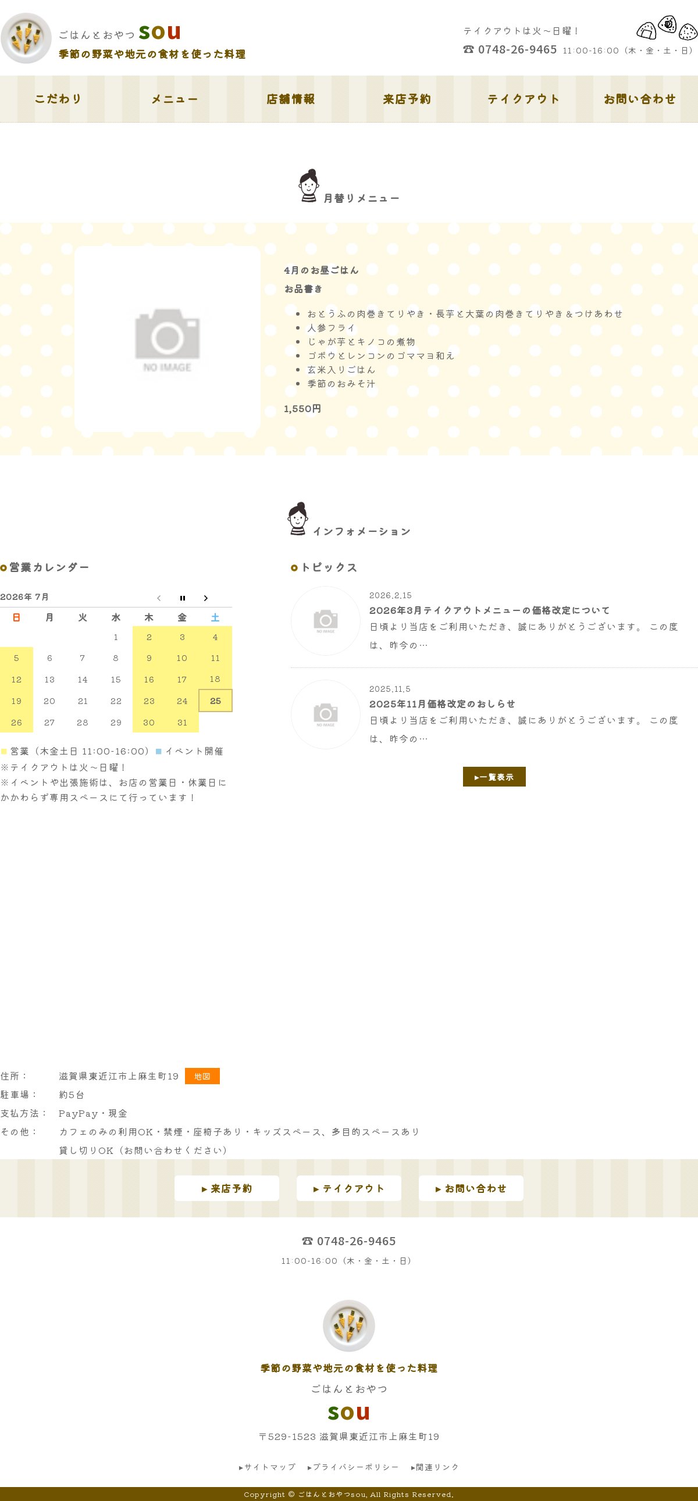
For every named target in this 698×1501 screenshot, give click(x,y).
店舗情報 (290, 98)
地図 (202, 1076)
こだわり (58, 98)
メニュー (174, 98)
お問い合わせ (639, 98)
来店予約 (407, 98)
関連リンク (438, 1467)
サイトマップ (270, 1467)
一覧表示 (496, 776)
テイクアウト (523, 98)
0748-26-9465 (517, 48)
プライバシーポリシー (356, 1467)
